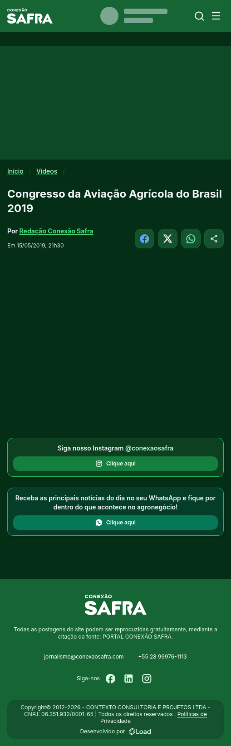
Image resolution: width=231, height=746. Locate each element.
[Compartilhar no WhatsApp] (191, 238)
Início (15, 171)
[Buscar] (199, 16)
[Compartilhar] (214, 238)
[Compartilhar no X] (167, 238)
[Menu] (216, 15)
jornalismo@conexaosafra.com (83, 656)
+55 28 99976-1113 (162, 656)
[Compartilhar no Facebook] (144, 238)
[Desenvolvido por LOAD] (140, 731)
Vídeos (46, 171)
